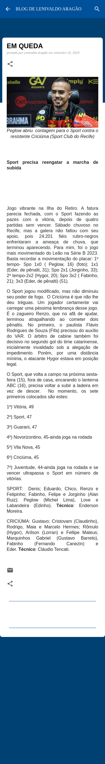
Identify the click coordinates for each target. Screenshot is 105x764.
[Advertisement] (52, 698)
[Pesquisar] (97, 9)
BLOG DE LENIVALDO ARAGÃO (48, 8)
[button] (10, 64)
